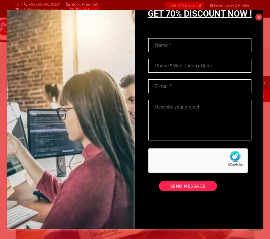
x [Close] (259, 8)
